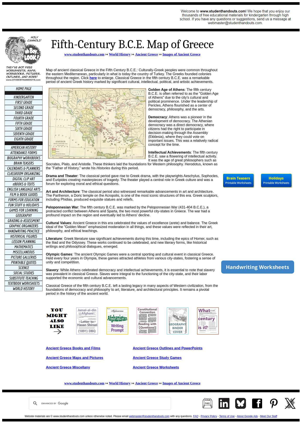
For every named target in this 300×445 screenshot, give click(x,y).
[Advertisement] (84, 17)
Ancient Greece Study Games (157, 358)
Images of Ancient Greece (181, 54)
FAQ (195, 416)
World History (119, 54)
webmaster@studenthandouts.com (149, 416)
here (93, 78)
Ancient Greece (146, 54)
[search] (99, 403)
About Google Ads (247, 416)
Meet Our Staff (268, 416)
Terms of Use (227, 416)
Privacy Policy (209, 416)
